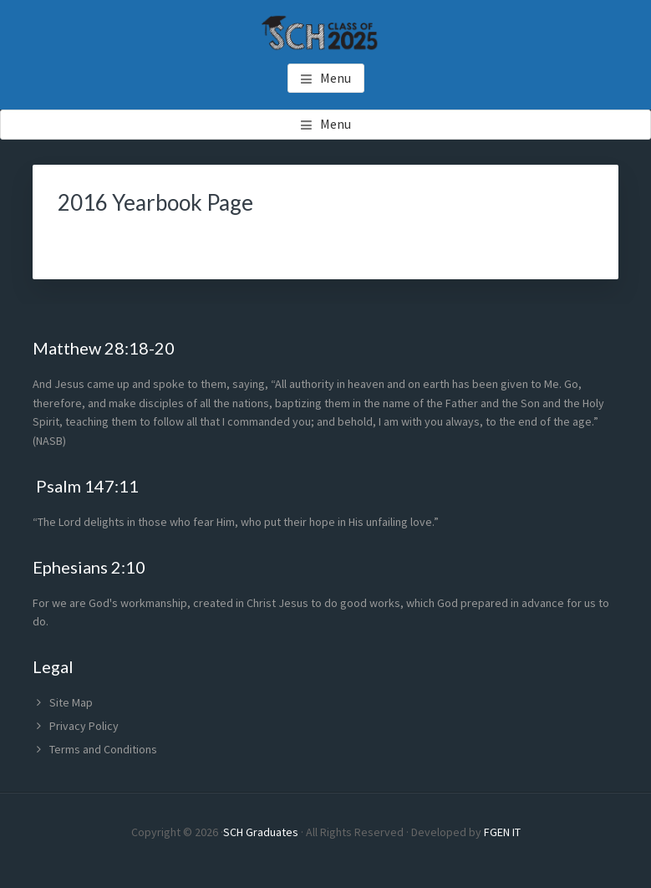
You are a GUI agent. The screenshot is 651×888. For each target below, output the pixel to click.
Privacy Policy (84, 725)
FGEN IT (502, 832)
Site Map (71, 702)
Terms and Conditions (103, 749)
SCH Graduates (260, 832)
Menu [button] (335, 77)
